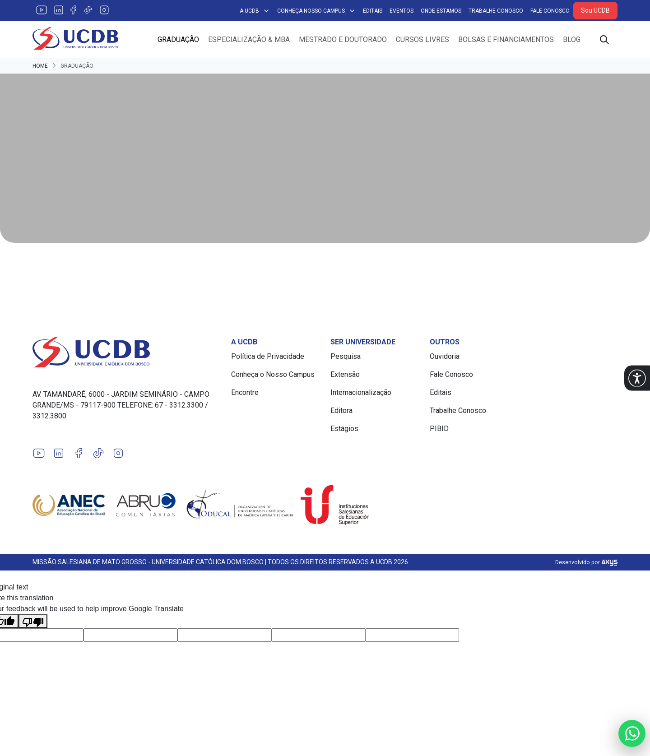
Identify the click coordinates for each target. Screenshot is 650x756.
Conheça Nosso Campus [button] (316, 10)
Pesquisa (345, 356)
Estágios (344, 428)
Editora (341, 410)
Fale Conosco (550, 11)
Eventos (401, 11)
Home (40, 66)
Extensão (345, 374)
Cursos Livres (422, 39)
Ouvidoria (445, 356)
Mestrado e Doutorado (343, 39)
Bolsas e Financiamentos (506, 39)
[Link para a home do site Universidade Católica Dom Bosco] (126, 352)
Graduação (178, 39)
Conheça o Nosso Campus (273, 374)
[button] (637, 378)
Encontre (245, 392)
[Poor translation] (33, 621)
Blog (571, 39)
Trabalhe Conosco (496, 11)
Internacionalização (360, 392)
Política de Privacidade (267, 356)
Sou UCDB (595, 10)
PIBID (439, 428)
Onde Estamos (441, 11)
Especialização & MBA (249, 39)
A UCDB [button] (255, 10)
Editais (372, 11)
